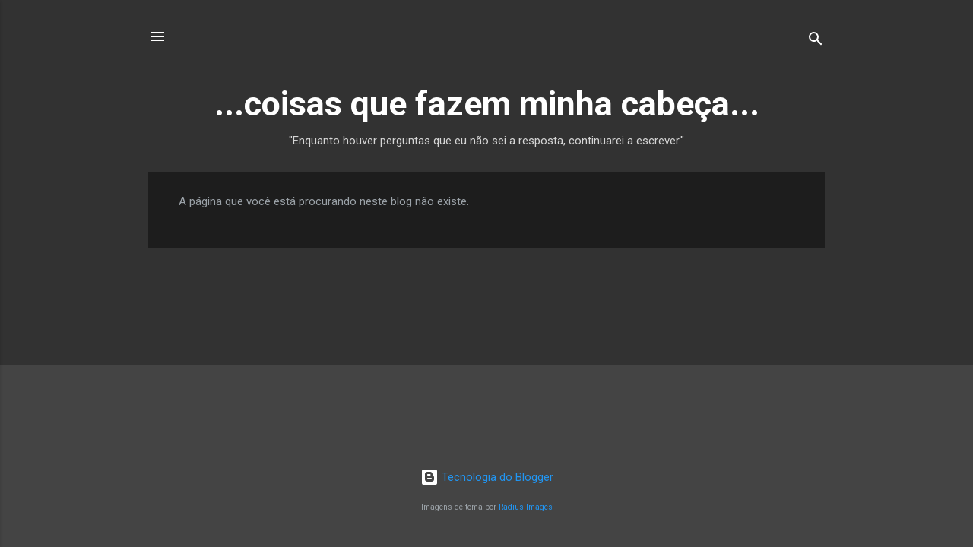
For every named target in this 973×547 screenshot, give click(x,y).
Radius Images (526, 507)
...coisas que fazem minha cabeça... (486, 104)
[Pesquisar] (816, 41)
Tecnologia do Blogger (486, 477)
